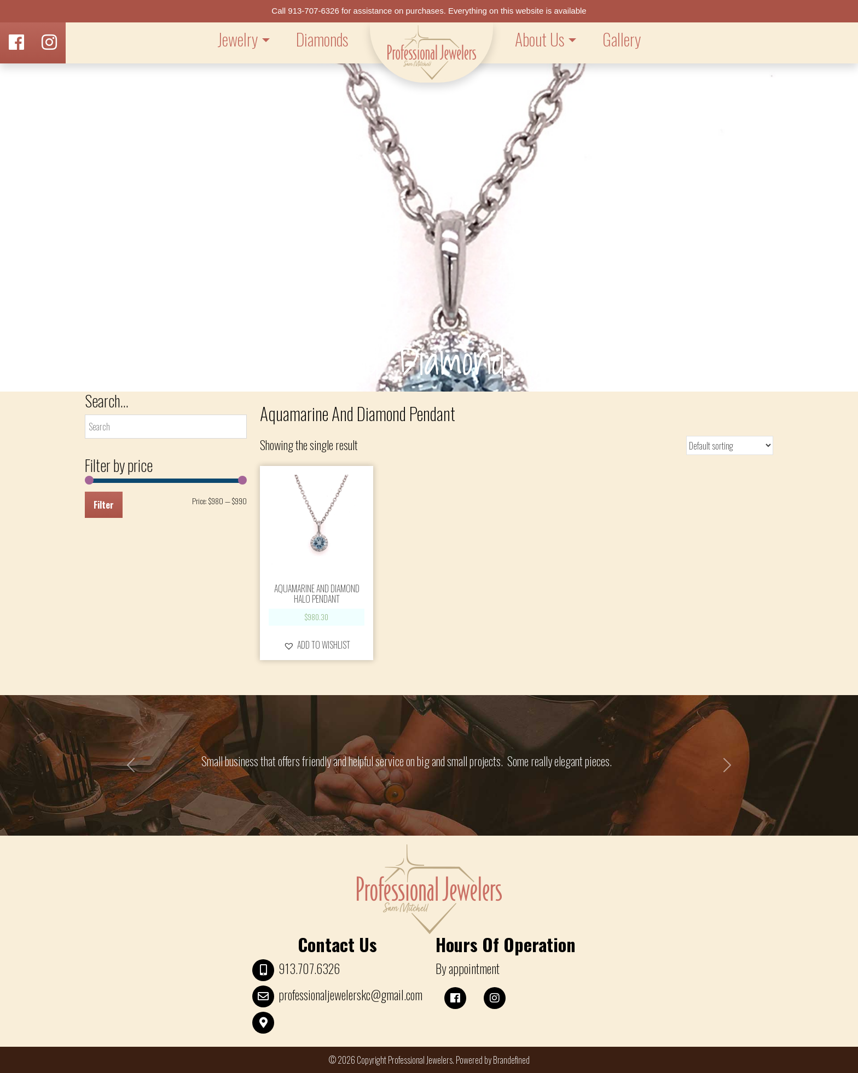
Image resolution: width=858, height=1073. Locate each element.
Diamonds (322, 39)
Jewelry (237, 39)
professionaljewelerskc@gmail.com (350, 994)
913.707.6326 (309, 968)
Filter (104, 504)
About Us (539, 39)
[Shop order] (729, 445)
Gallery (621, 39)
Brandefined (511, 1059)
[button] (316, 644)
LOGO (431, 52)
